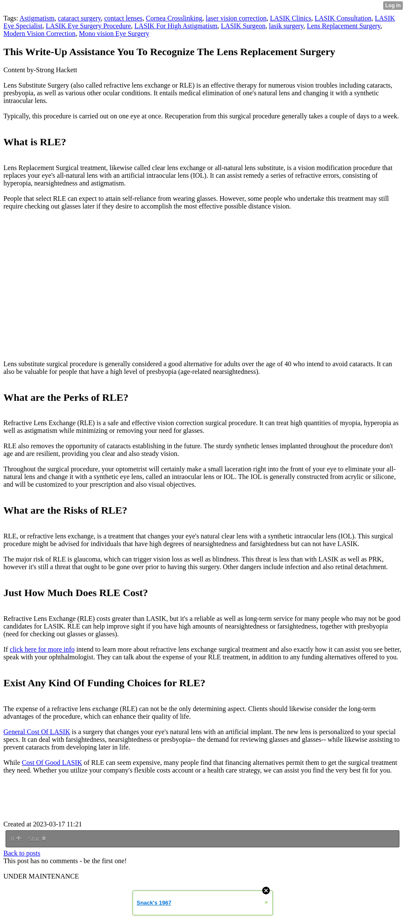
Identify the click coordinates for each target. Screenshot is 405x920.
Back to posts (21, 853)
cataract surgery (79, 18)
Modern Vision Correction (39, 33)
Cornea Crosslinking (174, 18)
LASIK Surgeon (243, 25)
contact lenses (123, 18)
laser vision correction (236, 18)
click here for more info (42, 649)
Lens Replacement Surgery (344, 25)
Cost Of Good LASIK (52, 762)
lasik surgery (286, 25)
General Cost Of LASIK (36, 731)
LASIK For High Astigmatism (175, 25)
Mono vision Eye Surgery (114, 33)
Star (37, 838)
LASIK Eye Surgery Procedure (88, 25)
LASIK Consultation (343, 18)
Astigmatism (37, 18)
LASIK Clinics (290, 18)
